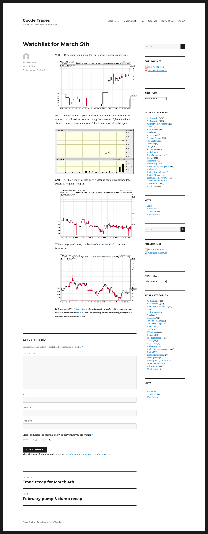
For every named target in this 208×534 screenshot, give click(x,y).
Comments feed (153, 211)
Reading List (129, 21)
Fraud (149, 132)
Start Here (113, 21)
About (181, 21)
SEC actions (152, 149)
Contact (152, 21)
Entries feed (152, 209)
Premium (151, 144)
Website (27, 421)
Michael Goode (29, 62)
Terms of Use (168, 21)
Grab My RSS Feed (156, 67)
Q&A (149, 147)
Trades (150, 169)
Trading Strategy (154, 175)
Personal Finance (154, 138)
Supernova (151, 161)
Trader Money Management (159, 166)
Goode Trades (36, 20)
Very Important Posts (156, 181)
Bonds (149, 127)
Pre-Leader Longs (154, 141)
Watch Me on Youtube (157, 70)
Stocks (150, 158)
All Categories (29, 70)
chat (105, 244)
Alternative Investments (157, 124)
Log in (149, 206)
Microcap (151, 135)
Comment (29, 353)
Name (27, 394)
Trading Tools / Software (157, 178)
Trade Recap (152, 164)
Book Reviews (153, 129)
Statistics (151, 152)
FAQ (142, 21)
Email (27, 408)
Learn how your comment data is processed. (88, 454)
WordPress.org (153, 214)
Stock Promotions (154, 155)
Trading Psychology (155, 172)
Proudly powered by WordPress (50, 522)
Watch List (40, 70)
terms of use (79, 313)
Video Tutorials (153, 183)
